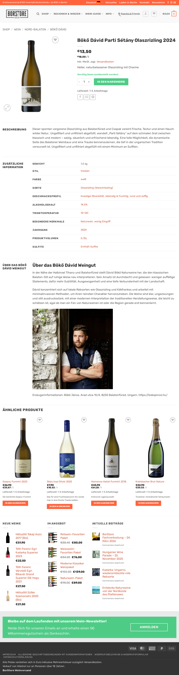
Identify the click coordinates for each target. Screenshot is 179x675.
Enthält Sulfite (89, 246)
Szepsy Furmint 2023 (15, 481)
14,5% (84, 204)
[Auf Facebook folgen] (168, 2)
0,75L (84, 238)
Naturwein (87, 221)
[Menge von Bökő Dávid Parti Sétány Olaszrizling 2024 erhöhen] (89, 81)
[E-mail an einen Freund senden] (86, 97)
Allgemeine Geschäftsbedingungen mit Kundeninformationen (55, 654)
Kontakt (144, 2)
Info (110, 13)
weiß (83, 179)
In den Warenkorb (111, 81)
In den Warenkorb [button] (15, 503)
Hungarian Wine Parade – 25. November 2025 (112, 555)
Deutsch (94, 2)
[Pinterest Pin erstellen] (93, 97)
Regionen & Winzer (68, 13)
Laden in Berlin (128, 2)
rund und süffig (139, 196)
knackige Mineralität (92, 196)
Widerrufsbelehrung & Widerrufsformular (121, 654)
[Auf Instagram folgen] (171, 2)
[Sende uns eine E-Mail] (175, 2)
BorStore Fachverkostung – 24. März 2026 (116, 538)
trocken (85, 170)
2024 (84, 229)
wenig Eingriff (102, 221)
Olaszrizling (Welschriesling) (97, 187)
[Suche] (38, 14)
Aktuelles (111, 2)
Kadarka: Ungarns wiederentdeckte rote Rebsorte (116, 573)
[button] (158, 2)
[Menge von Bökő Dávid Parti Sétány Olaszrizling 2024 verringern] (79, 81)
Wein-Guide (94, 13)
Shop (46, 13)
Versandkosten (105, 61)
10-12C (85, 213)
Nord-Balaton (35, 29)
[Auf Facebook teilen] (80, 97)
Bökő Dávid (58, 29)
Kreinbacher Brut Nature (150, 481)
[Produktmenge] (84, 81)
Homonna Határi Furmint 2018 (108, 481)
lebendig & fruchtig (116, 196)
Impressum (9, 654)
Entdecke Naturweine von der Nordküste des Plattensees (116, 591)
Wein (17, 29)
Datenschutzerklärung (17, 657)
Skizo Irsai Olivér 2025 (59, 481)
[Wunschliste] (154, 14)
